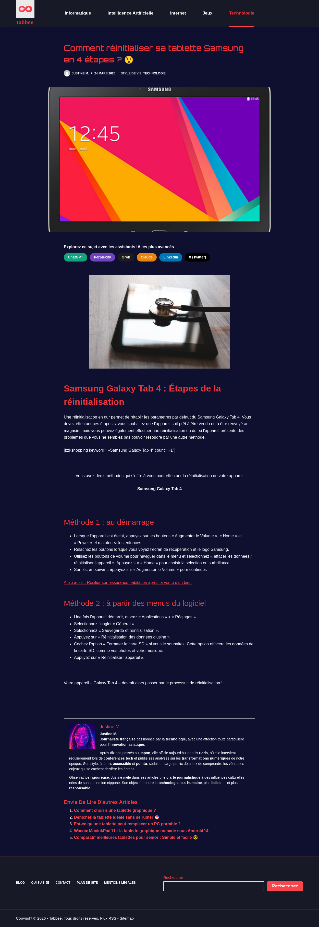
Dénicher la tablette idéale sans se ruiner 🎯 (117, 817)
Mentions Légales (120, 882)
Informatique (78, 13)
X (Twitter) (197, 257)
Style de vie (131, 73)
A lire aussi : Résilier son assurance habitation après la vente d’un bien (128, 582)
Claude (147, 257)
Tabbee (25, 22)
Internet (178, 13)
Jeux (208, 13)
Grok (126, 257)
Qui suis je (40, 882)
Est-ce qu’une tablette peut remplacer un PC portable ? (127, 824)
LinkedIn (170, 257)
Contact (63, 882)
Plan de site (87, 882)
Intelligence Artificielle (131, 13)
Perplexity (102, 257)
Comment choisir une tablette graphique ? (115, 810)
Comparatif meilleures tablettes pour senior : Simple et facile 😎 (136, 837)
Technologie (241, 13)
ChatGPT (75, 257)
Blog (20, 882)
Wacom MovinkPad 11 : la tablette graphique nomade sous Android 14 (141, 831)
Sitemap (127, 918)
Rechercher (173, 877)
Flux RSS (108, 918)
